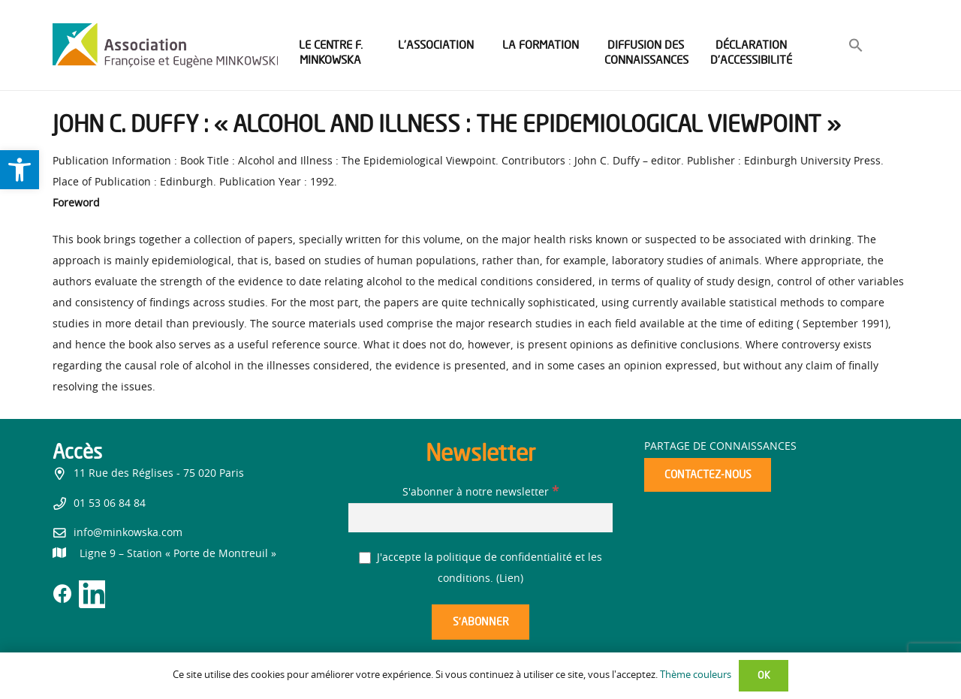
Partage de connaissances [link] (720, 446)
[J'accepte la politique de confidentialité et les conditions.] (365, 558)
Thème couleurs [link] (695, 675)
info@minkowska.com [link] (128, 533)
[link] (19, 169)
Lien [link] (509, 579)
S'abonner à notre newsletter (480, 492)
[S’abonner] (480, 622)
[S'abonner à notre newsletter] (480, 517)
